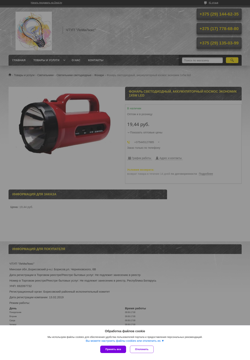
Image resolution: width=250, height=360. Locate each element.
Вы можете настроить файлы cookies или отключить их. (123, 340)
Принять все (113, 349)
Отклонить (141, 349)
